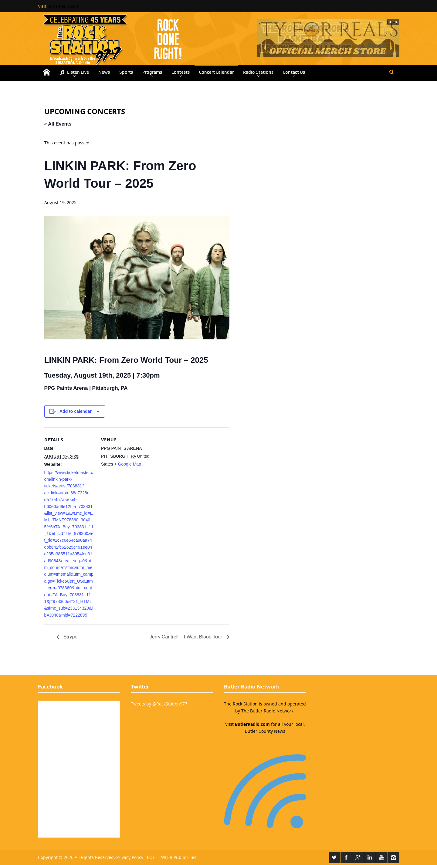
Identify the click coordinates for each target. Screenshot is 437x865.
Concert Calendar (216, 72)
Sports (126, 72)
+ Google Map (127, 464)
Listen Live (74, 72)
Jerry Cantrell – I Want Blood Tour (187, 636)
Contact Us (294, 72)
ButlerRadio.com (63, 6)
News (104, 72)
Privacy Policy (129, 857)
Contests (180, 72)
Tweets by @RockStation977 (159, 704)
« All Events (58, 123)
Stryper (70, 636)
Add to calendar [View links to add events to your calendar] (75, 411)
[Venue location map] (190, 469)
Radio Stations (258, 72)
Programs (152, 72)
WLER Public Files (178, 857)
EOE (149, 857)
